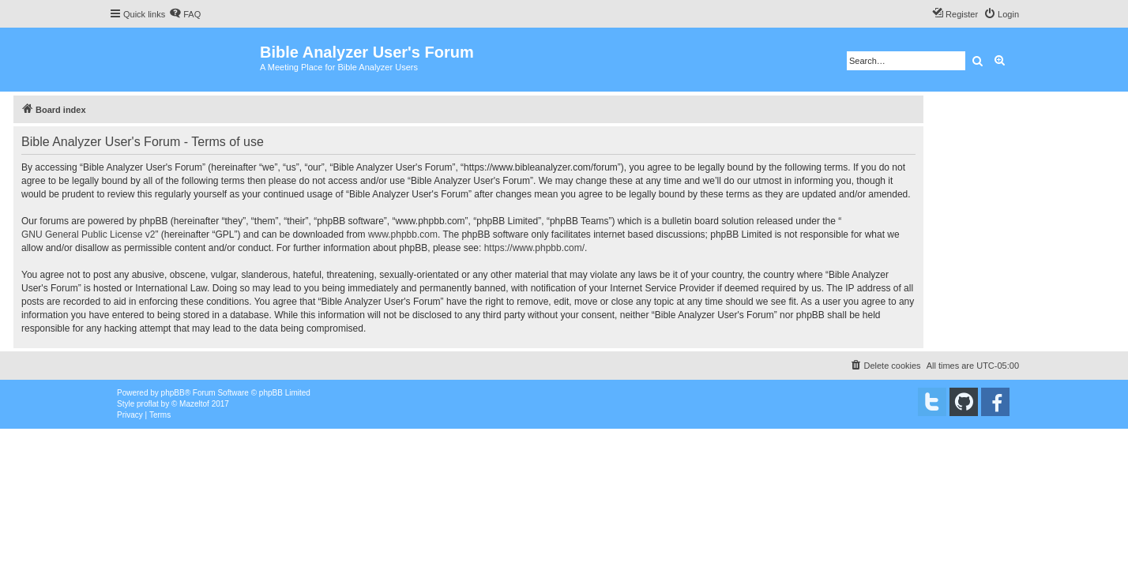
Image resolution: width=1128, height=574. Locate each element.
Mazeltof (194, 404)
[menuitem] (185, 14)
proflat (148, 404)
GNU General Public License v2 (88, 234)
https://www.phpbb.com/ (534, 247)
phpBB (173, 392)
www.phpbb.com (403, 234)
